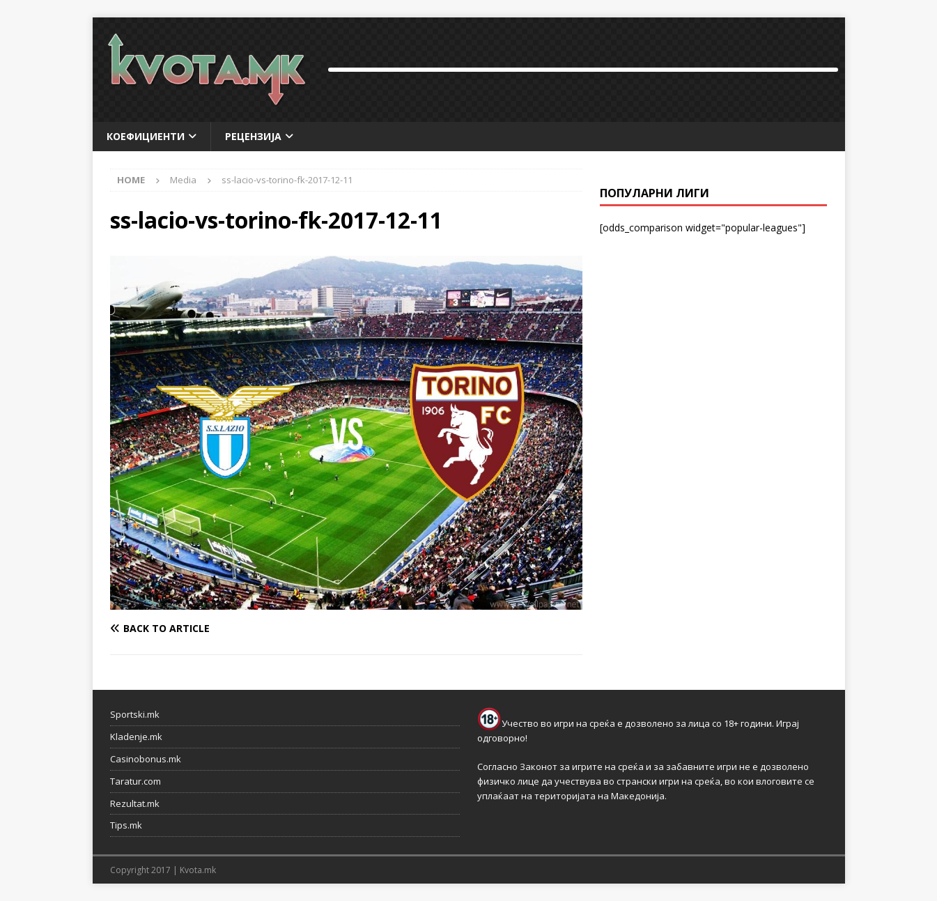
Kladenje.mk (136, 736)
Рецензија (253, 136)
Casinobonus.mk (145, 759)
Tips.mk (126, 825)
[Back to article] (225, 628)
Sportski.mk (135, 714)
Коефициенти (146, 136)
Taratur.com (135, 781)
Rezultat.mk (135, 803)
